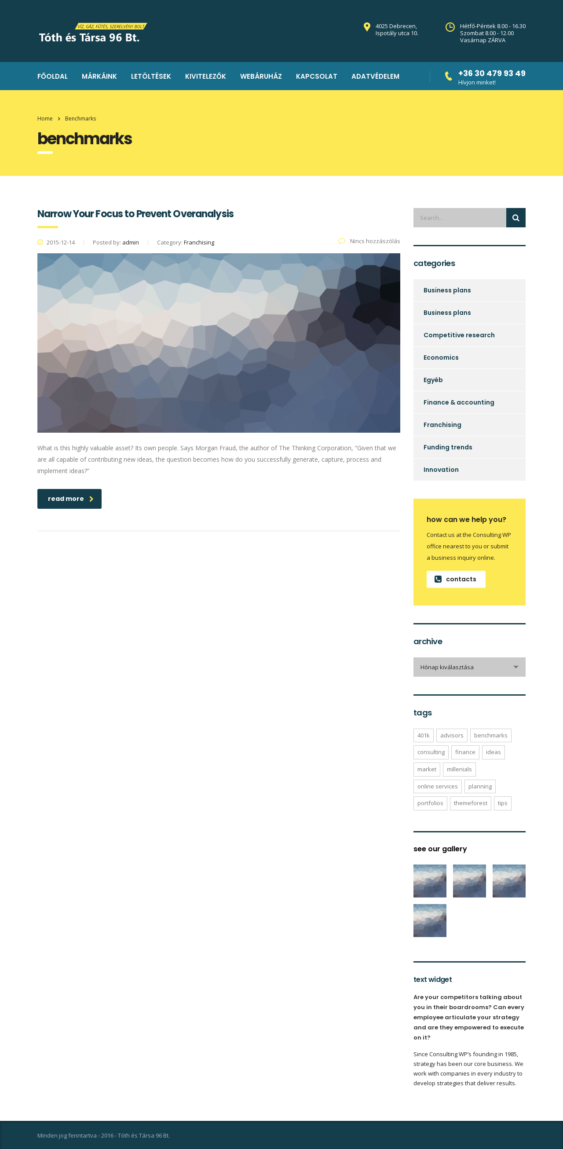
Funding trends (448, 447)
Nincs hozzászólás (369, 241)
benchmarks (491, 735)
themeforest (470, 803)
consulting (431, 752)
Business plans (447, 290)
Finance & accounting (459, 402)
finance (465, 752)
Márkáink (99, 76)
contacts (455, 579)
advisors (452, 735)
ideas (493, 752)
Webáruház (261, 76)
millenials (459, 769)
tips (503, 803)
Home (45, 118)
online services (437, 786)
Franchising (442, 424)
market (426, 769)
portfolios (430, 803)
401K (423, 735)
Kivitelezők (205, 76)
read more (71, 498)
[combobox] (469, 667)
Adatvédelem (375, 76)
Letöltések (151, 76)
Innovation (441, 469)
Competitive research (459, 335)
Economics (441, 357)
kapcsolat (316, 76)
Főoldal (52, 76)
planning (480, 786)
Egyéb (433, 380)
